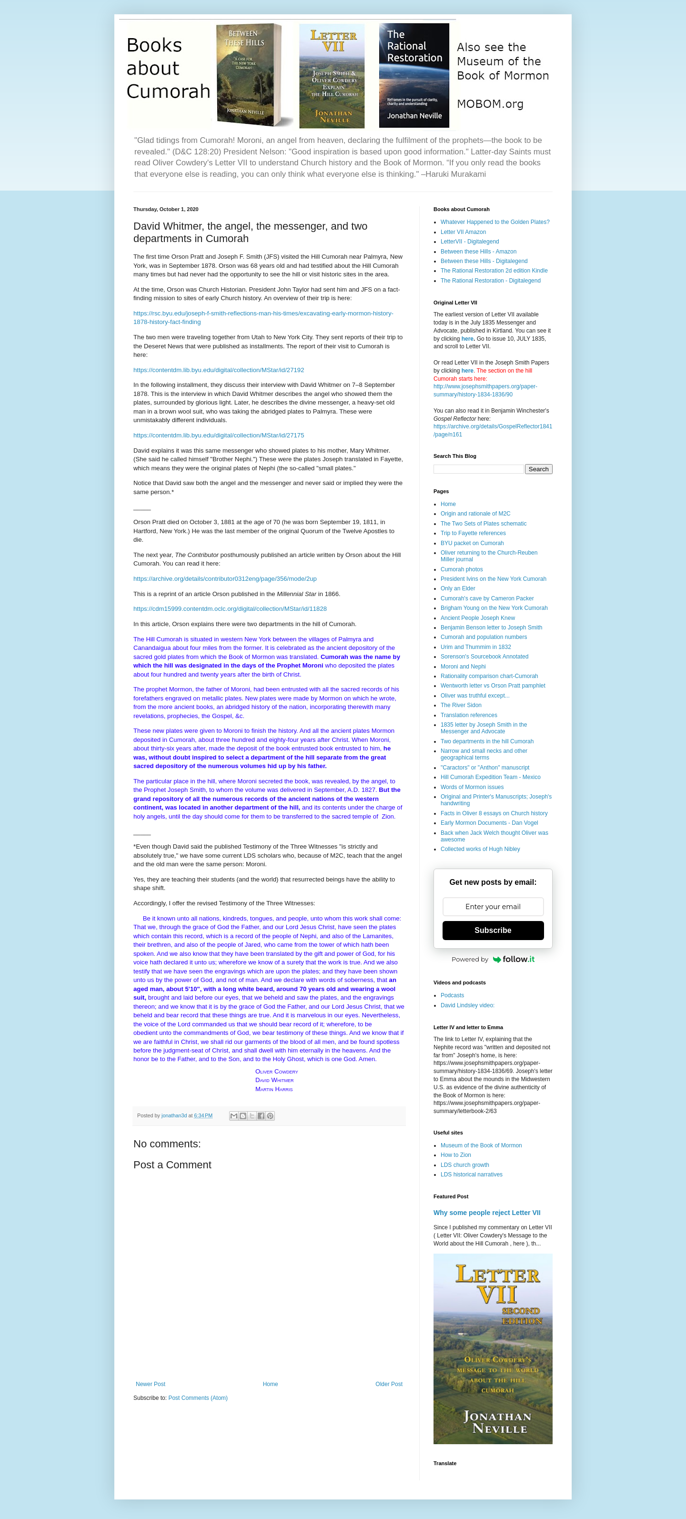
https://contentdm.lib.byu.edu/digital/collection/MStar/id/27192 (218, 370)
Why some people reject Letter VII (487, 1212)
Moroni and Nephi (463, 666)
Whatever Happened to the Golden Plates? (495, 222)
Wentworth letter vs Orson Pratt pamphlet (493, 685)
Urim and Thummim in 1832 (476, 647)
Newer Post (150, 1384)
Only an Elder (458, 588)
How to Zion (456, 1155)
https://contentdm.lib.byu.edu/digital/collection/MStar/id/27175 (218, 435)
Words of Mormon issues (472, 787)
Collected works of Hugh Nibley (480, 849)
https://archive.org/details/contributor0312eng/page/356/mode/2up (225, 578)
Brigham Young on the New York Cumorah (494, 608)
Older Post (389, 1384)
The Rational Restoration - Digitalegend (491, 280)
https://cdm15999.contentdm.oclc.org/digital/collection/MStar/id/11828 (230, 608)
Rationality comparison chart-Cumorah (489, 676)
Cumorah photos (462, 569)
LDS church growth (465, 1165)
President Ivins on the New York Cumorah (493, 579)
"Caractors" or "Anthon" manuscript (485, 767)
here (468, 338)
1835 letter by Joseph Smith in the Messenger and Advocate (484, 728)
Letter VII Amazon (463, 232)
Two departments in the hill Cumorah (487, 741)
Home (270, 1384)
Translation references (469, 715)
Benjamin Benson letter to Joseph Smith (491, 627)
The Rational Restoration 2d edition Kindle (494, 270)
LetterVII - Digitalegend (470, 241)
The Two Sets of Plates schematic (484, 523)
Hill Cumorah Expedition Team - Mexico (491, 777)
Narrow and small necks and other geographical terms (484, 754)
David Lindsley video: (467, 1005)
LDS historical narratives (472, 1174)
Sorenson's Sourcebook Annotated (484, 656)
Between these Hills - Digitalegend (484, 261)
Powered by (493, 959)
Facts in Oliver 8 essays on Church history (494, 813)
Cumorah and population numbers (484, 637)
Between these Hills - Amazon (478, 251)
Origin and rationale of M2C (476, 513)
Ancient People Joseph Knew (478, 618)
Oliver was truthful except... (475, 695)
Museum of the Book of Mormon (481, 1145)
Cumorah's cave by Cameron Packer (487, 598)
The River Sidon (461, 705)
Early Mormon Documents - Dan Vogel (489, 823)
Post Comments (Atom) (198, 1398)
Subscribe (492, 930)
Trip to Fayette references (473, 533)
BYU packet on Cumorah (472, 543)
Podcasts (452, 995)
